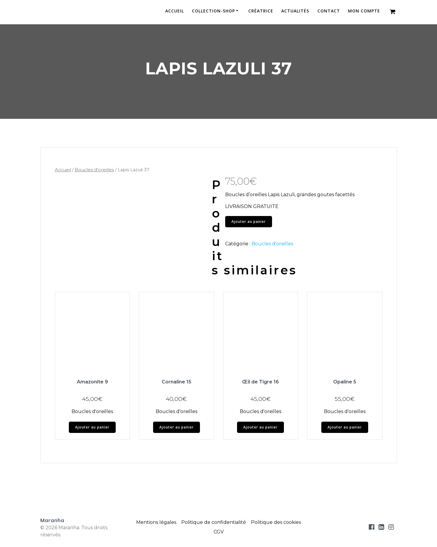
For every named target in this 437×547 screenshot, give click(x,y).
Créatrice (260, 11)
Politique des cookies (276, 522)
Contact (328, 11)
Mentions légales (156, 522)
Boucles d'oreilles (94, 169)
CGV (219, 532)
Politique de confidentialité (213, 522)
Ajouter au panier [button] (92, 427)
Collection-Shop (213, 11)
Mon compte (364, 11)
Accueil (174, 11)
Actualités (295, 11)
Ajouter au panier (248, 221)
